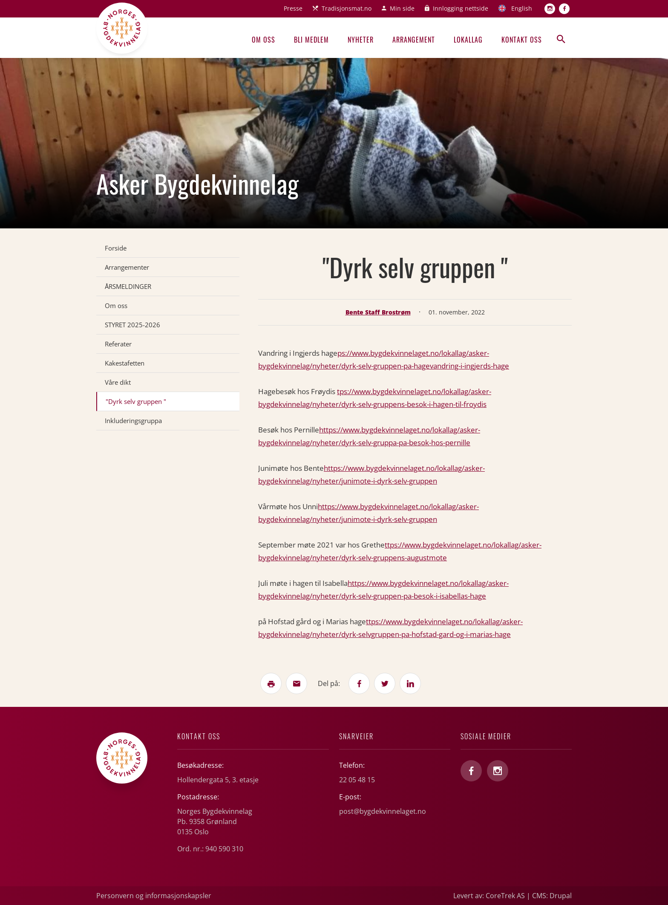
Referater (118, 344)
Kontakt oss (521, 40)
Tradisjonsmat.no (346, 8)
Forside (116, 248)
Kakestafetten (124, 363)
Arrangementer (127, 267)
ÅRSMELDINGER (128, 286)
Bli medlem (311, 40)
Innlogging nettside (460, 8)
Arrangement (413, 40)
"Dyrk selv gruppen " (136, 401)
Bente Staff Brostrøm (378, 312)
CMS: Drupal (552, 895)
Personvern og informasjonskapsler (153, 895)
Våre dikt (118, 382)
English (521, 8)
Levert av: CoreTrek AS (489, 895)
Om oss (263, 40)
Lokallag (468, 40)
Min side (402, 8)
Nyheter (361, 40)
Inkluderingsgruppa (133, 420)
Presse (293, 8)
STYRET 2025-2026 (132, 324)
